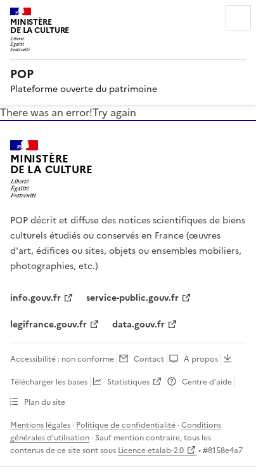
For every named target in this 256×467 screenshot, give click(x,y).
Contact (149, 359)
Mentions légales (40, 425)
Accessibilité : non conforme (62, 359)
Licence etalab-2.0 (151, 450)
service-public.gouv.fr (132, 298)
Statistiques (128, 382)
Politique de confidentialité (126, 425)
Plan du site (44, 402)
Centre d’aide (207, 382)
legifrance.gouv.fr (48, 324)
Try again (114, 112)
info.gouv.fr (35, 298)
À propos (201, 359)
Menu (238, 17)
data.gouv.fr (138, 324)
